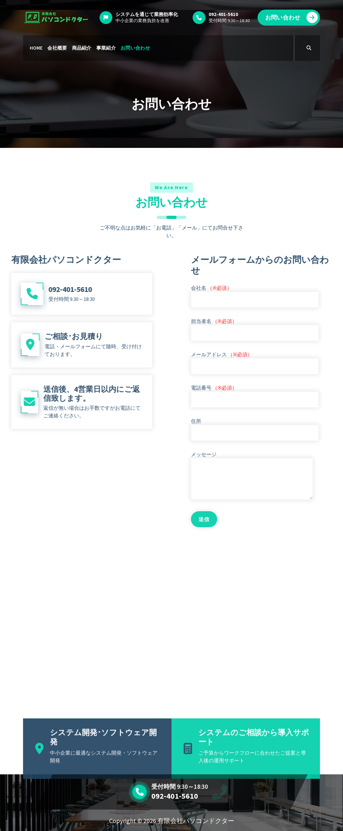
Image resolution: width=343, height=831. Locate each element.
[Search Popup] (309, 48)
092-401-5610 (174, 796)
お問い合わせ (291, 17)
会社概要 (57, 48)
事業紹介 (106, 48)
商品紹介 (82, 48)
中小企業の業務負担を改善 (142, 20)
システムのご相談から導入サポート (253, 766)
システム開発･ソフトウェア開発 (103, 766)
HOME (36, 48)
